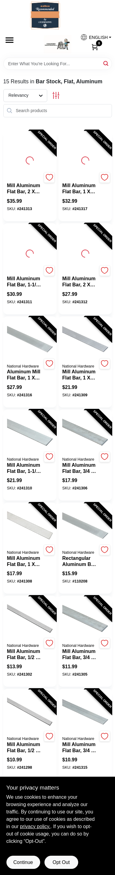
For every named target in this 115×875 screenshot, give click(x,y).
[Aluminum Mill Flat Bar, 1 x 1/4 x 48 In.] (24, 375)
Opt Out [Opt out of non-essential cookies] (61, 862)
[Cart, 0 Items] (95, 46)
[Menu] (9, 40)
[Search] (106, 63)
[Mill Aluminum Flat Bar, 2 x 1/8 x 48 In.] (80, 282)
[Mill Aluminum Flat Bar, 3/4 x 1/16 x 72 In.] (80, 747)
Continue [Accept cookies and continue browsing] (23, 862)
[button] (93, 37)
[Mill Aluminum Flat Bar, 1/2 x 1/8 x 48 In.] (24, 747)
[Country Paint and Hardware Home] (57, 44)
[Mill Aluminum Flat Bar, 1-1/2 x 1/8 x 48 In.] (24, 468)
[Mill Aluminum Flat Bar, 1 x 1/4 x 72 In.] (80, 189)
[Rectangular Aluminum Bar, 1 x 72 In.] (80, 561)
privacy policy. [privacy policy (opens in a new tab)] (35, 826)
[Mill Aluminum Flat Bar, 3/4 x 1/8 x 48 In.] (80, 654)
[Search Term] (57, 64)
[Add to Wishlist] (49, 177)
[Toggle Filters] (55, 95)
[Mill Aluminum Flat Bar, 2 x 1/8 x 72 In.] (24, 189)
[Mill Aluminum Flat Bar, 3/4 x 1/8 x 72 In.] (80, 468)
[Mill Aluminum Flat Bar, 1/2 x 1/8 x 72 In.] (24, 654)
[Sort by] (28, 95)
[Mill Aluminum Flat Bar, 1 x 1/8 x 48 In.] (24, 561)
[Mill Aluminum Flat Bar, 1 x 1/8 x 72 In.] (80, 375)
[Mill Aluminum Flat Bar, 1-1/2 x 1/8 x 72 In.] (24, 282)
